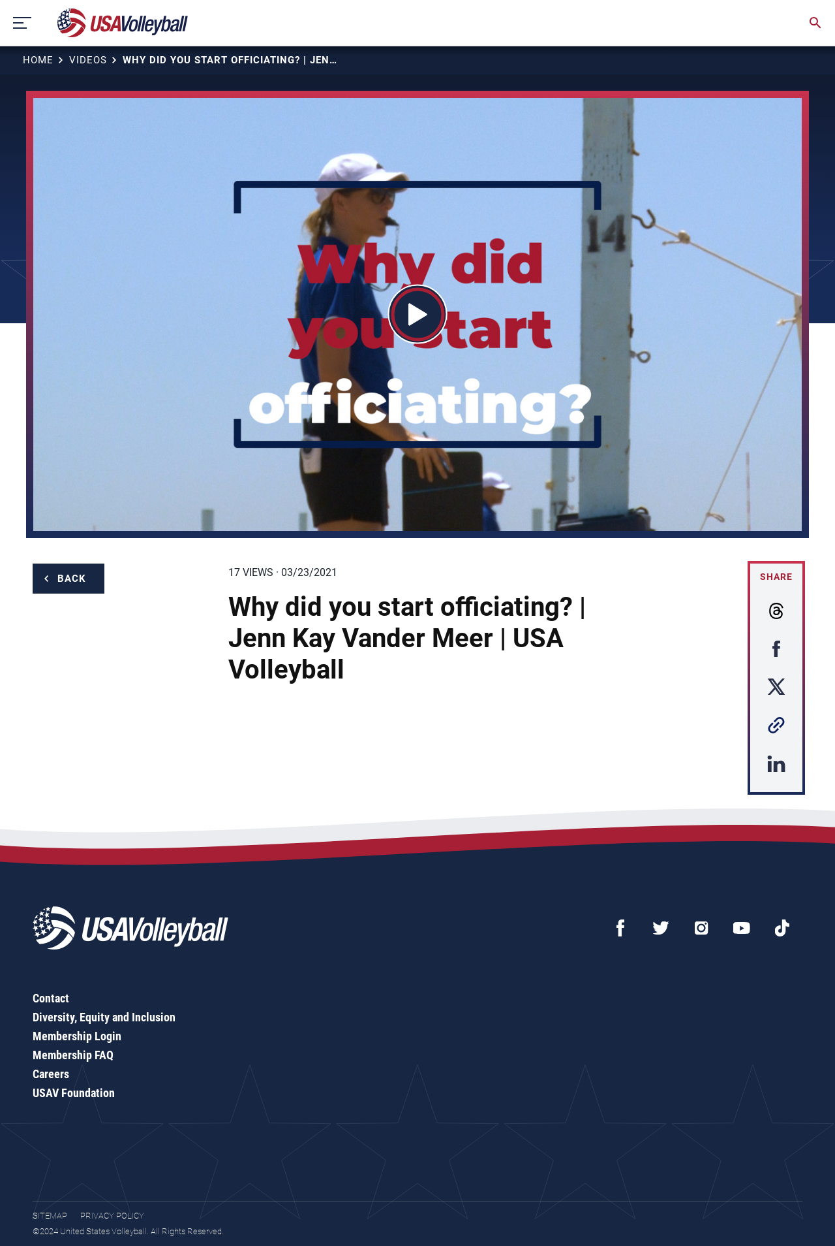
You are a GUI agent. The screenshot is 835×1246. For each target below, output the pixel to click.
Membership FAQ (73, 1055)
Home (38, 60)
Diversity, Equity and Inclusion (104, 1017)
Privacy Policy (112, 1216)
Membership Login (77, 1036)
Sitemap (50, 1216)
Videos (88, 60)
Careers (51, 1074)
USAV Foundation (74, 1093)
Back (71, 578)
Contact (51, 998)
